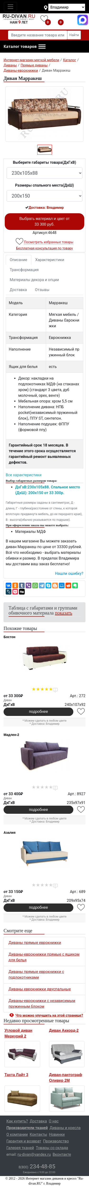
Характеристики (49, 260)
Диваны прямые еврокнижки (35, 942)
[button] (24, 46)
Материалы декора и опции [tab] (34, 280)
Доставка (18, 290)
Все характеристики (24, 475)
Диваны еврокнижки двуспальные (40, 989)
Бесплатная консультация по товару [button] (44, 248)
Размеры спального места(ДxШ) (44, 185)
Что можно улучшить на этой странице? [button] (49, 1015)
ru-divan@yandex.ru (34, 1154)
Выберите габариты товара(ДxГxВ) (44, 162)
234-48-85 (37, 1166)
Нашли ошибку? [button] (69, 573)
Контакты (38, 1134)
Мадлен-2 (11, 735)
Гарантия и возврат (23, 1141)
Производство (56, 1141)
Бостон (9, 637)
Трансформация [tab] (24, 270)
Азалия (9, 832)
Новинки (57, 1134)
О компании (17, 1134)
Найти (74, 35)
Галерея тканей (20, 1148)
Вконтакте (62, 1154)
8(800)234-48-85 (70, 20)
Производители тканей (27, 1128)
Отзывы (42, 290)
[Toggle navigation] (10, 6)
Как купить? (17, 1121)
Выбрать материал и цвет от (44, 221)
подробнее (38, 712)
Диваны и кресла (65, 1128)
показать (63, 612)
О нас (54, 1121)
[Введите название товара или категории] (37, 35)
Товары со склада (52, 1148)
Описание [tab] (18, 260)
